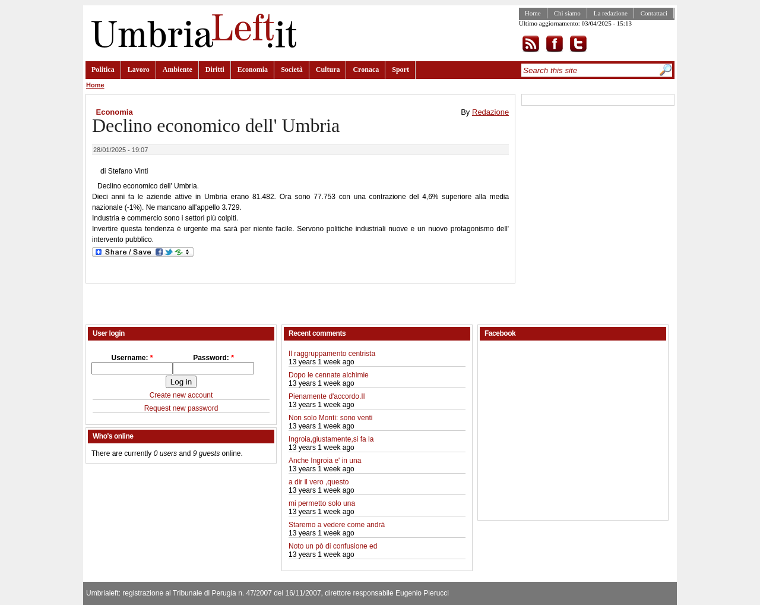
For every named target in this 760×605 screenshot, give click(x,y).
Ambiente (177, 69)
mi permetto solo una (322, 503)
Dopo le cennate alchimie (329, 375)
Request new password (181, 408)
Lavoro (139, 69)
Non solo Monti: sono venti (330, 418)
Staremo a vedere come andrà (337, 525)
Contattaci (654, 13)
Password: (213, 358)
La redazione (611, 13)
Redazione (490, 112)
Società (292, 69)
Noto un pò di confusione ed (333, 546)
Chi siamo (567, 13)
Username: (132, 358)
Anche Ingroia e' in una (325, 460)
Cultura (328, 69)
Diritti (214, 69)
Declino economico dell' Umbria (216, 125)
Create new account (181, 395)
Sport (400, 69)
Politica (103, 69)
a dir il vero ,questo (319, 482)
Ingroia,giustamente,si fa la (331, 439)
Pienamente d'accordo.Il (327, 396)
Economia (253, 69)
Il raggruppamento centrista (332, 353)
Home (533, 13)
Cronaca (366, 69)
